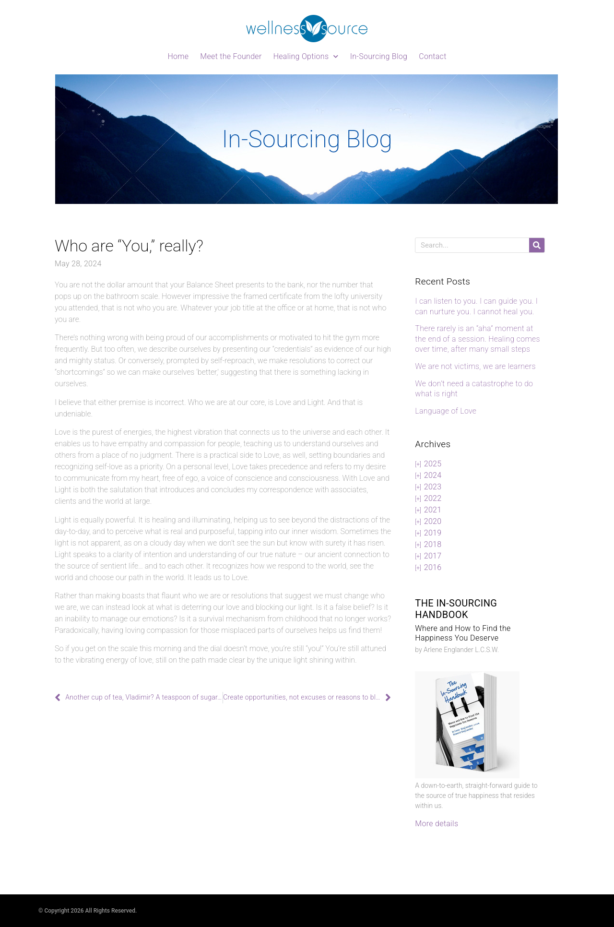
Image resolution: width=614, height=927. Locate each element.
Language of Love (445, 411)
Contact (432, 56)
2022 (433, 498)
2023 (433, 486)
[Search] (536, 245)
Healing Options (306, 56)
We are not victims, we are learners (475, 366)
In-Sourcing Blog (379, 56)
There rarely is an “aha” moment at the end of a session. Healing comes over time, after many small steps (477, 339)
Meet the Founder (230, 56)
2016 (433, 567)
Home (178, 56)
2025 (433, 463)
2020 (433, 521)
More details (436, 823)
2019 (433, 532)
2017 (433, 555)
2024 (433, 475)
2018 (433, 544)
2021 (433, 509)
